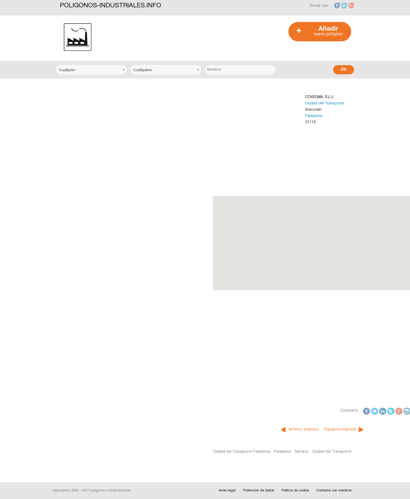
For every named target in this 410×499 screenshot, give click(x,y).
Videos (66, 334)
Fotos (65, 318)
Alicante (67, 229)
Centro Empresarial (76, 102)
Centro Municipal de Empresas (86, 134)
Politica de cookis (295, 490)
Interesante (70, 302)
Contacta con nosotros (333, 490)
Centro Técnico (74, 150)
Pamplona (237, 116)
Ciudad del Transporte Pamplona (164, 451)
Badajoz (67, 245)
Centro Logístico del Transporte (88, 118)
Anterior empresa (227, 429)
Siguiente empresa (264, 429)
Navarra (225, 451)
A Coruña (68, 197)
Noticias (67, 286)
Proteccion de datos (258, 490)
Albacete (68, 213)
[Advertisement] (202, 34)
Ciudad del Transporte (248, 103)
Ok (343, 69)
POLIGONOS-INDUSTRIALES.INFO (110, 6)
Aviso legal (227, 490)
